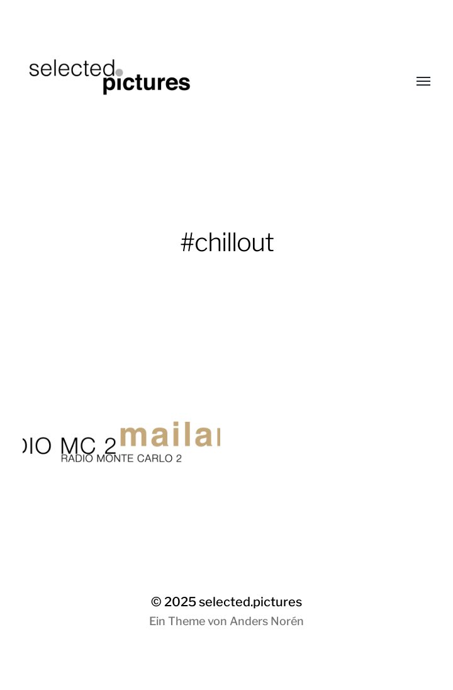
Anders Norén (267, 621)
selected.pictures (250, 601)
